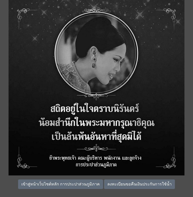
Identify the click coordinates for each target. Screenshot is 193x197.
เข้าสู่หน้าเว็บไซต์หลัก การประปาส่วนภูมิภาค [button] (60, 184)
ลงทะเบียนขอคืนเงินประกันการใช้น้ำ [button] (139, 184)
